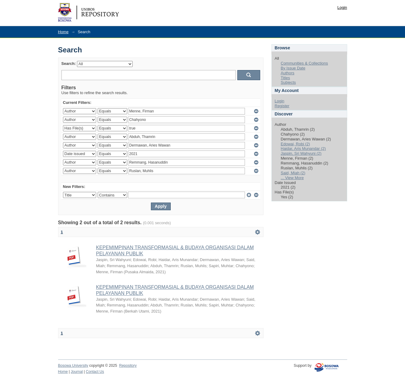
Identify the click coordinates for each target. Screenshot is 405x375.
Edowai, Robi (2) (295, 144)
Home (63, 32)
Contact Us (95, 372)
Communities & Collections (304, 63)
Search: (68, 63)
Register (282, 106)
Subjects (288, 82)
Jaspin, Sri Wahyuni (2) (301, 153)
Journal (77, 372)
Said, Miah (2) (293, 173)
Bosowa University (73, 365)
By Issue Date (293, 68)
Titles (285, 78)
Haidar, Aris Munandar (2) (303, 148)
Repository (128, 365)
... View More (292, 177)
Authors (288, 73)
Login (342, 7)
